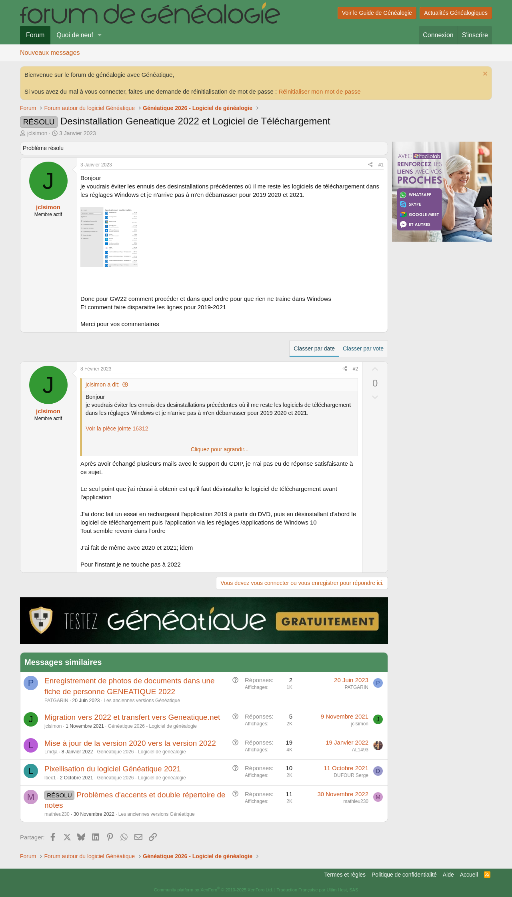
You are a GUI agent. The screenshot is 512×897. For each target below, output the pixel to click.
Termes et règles (345, 874)
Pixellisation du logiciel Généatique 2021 (112, 769)
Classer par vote (363, 348)
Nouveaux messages (50, 52)
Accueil (469, 874)
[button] (100, 35)
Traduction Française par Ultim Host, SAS (317, 889)
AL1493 (360, 750)
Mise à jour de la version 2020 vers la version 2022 (130, 743)
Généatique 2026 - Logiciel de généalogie (152, 726)
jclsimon (37, 133)
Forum (35, 35)
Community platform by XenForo (213, 889)
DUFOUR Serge (351, 775)
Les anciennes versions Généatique (142, 700)
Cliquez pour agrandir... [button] (220, 449)
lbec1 (50, 778)
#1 (381, 165)
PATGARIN (56, 700)
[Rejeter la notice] (484, 74)
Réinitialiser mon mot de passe (319, 91)
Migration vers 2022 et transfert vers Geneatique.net (132, 717)
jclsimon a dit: (103, 384)
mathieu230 (57, 814)
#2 (355, 369)
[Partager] (370, 165)
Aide (448, 874)
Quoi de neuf (74, 35)
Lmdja (51, 752)
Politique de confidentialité (404, 874)
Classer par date (314, 348)
